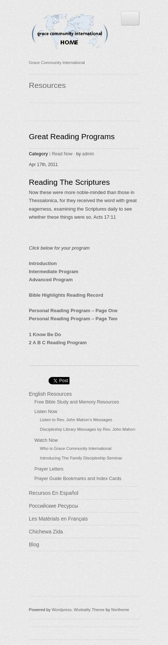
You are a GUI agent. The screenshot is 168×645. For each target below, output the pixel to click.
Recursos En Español (54, 493)
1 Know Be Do (45, 334)
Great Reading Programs (72, 136)
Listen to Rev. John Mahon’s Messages (76, 419)
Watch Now (46, 440)
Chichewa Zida (46, 532)
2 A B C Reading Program (58, 342)
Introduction (43, 263)
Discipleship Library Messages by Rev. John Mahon (87, 429)
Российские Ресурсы (53, 506)
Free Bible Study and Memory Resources (77, 402)
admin (88, 153)
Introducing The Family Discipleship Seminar (81, 458)
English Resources (50, 394)
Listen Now (46, 411)
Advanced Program (51, 279)
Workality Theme (89, 609)
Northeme (120, 609)
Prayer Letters (49, 469)
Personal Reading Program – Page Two (73, 318)
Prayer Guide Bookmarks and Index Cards (78, 478)
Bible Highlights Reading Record (66, 295)
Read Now (62, 153)
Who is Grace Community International (76, 448)
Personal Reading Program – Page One (73, 310)
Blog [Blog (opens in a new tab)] (34, 544)
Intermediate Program (53, 271)
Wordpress (62, 609)
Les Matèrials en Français (58, 519)
